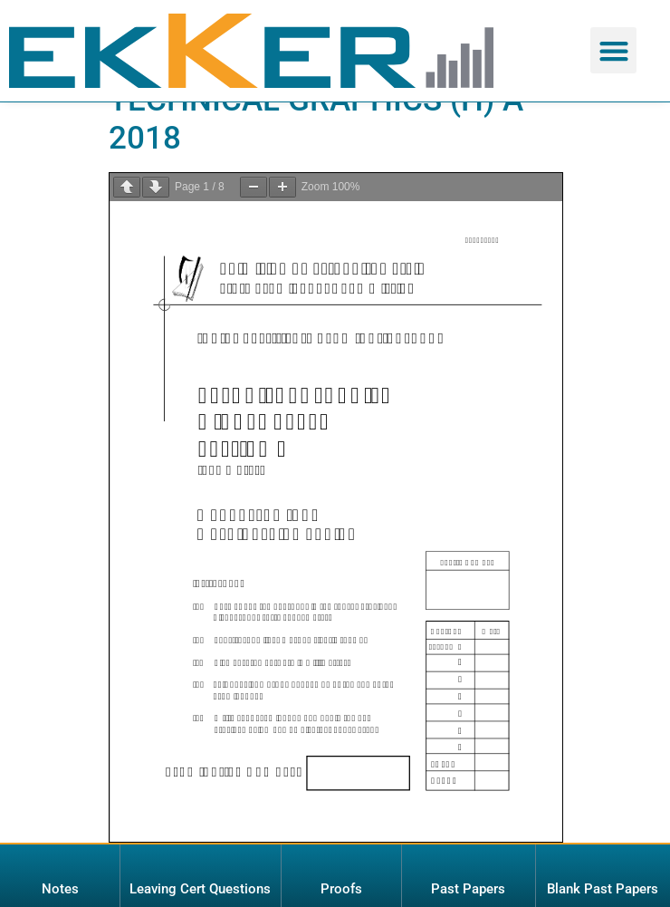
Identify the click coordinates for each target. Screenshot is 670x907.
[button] (613, 50)
